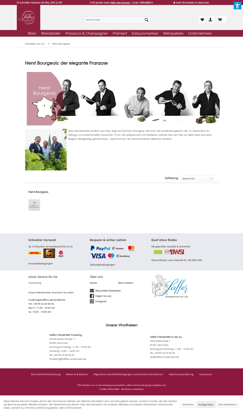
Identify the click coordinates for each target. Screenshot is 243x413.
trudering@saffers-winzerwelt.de (46, 299)
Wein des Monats (120, 2)
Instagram (98, 301)
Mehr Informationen (70, 407)
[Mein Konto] (211, 19)
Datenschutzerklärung (181, 374)
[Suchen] (146, 19)
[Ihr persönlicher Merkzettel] (202, 19)
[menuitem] (117, 19)
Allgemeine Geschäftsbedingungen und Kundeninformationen (128, 374)
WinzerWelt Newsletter (105, 290)
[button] (237, 5)
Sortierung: (171, 178)
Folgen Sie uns (100, 296)
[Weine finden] (117, 19)
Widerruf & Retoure (77, 374)
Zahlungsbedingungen (102, 264)
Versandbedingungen (40, 263)
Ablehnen (188, 404)
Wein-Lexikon (125, 282)
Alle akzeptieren (227, 404)
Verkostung (34, 282)
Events (93, 282)
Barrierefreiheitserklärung (45, 374)
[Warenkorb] (221, 19)
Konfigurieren (206, 404)
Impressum (205, 374)
